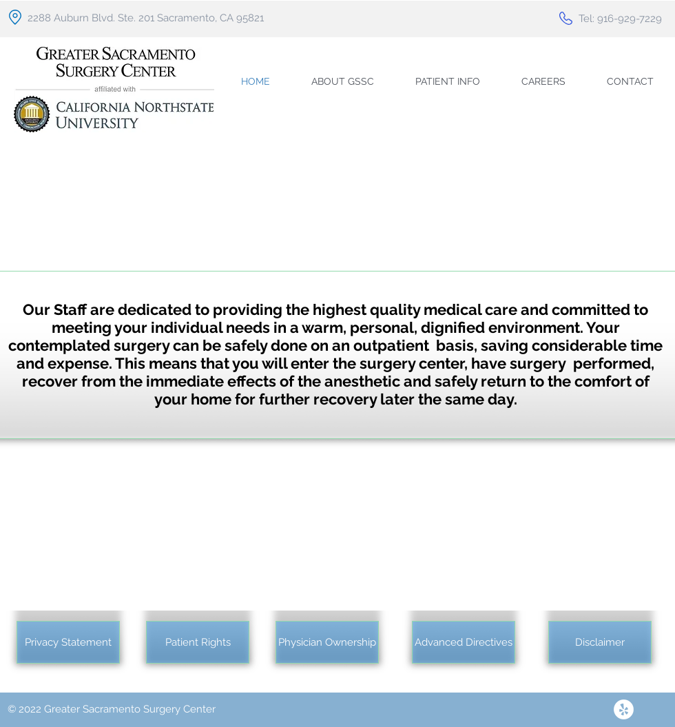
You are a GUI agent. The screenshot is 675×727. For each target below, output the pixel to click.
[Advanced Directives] (463, 642)
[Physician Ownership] (327, 642)
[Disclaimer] (600, 642)
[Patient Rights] (197, 642)
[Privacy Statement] (68, 642)
